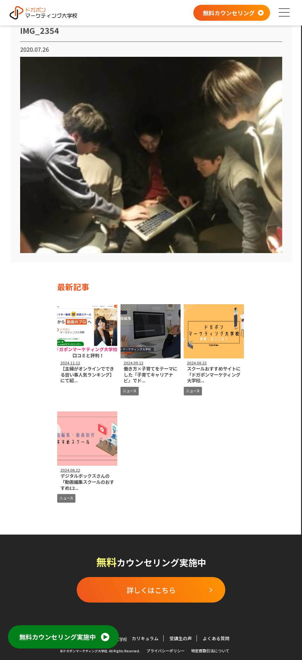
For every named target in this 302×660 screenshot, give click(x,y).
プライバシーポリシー (165, 650)
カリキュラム (145, 638)
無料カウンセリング (229, 13)
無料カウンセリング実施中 (57, 636)
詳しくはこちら (151, 590)
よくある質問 (216, 638)
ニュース (129, 390)
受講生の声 (180, 638)
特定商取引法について (210, 650)
